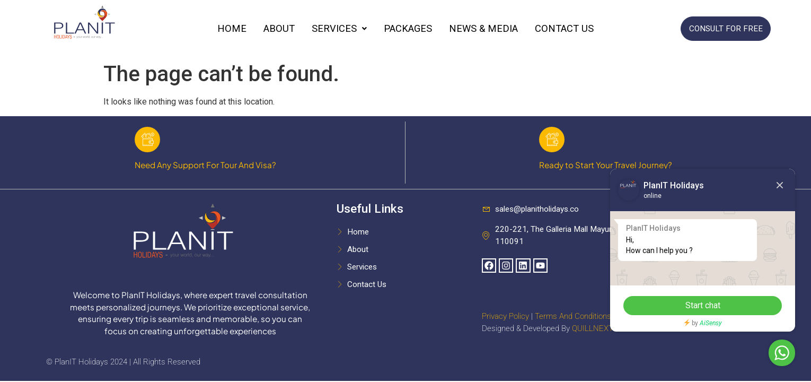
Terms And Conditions (573, 317)
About (279, 28)
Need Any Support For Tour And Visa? (205, 166)
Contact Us (564, 28)
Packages (408, 28)
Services (339, 28)
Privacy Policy (505, 317)
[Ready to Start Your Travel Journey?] (552, 140)
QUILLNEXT (592, 329)
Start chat (702, 305)
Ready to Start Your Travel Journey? (605, 166)
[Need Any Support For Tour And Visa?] (148, 140)
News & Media (483, 28)
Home (231, 28)
